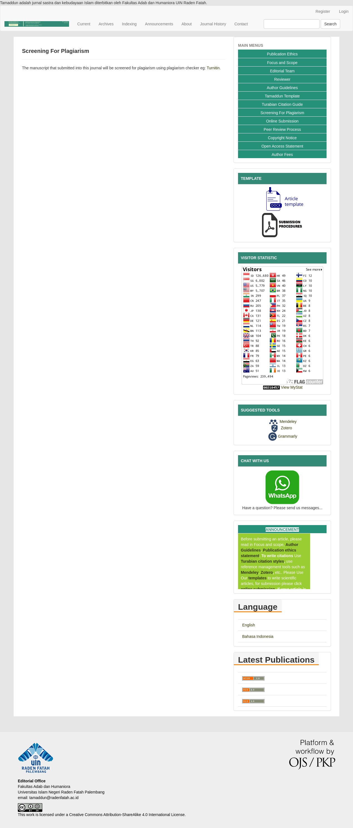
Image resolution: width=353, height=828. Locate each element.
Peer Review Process (282, 129)
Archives (106, 24)
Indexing (129, 24)
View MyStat (292, 387)
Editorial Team (282, 71)
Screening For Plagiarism (282, 113)
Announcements (159, 24)
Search (330, 24)
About (187, 24)
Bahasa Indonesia (257, 636)
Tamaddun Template (282, 96)
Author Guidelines (282, 87)
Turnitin (213, 68)
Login (344, 11)
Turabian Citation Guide (282, 104)
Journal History (213, 24)
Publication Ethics (282, 54)
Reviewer (282, 79)
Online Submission (282, 121)
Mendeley (288, 421)
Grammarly (287, 436)
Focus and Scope (282, 62)
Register (323, 11)
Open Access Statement (282, 146)
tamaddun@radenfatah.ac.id (54, 797)
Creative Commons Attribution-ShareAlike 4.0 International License (127, 814)
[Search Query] (292, 24)
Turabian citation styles (262, 561)
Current (83, 24)
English (248, 625)
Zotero (286, 428)
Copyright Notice (282, 138)
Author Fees (282, 154)
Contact (241, 24)
